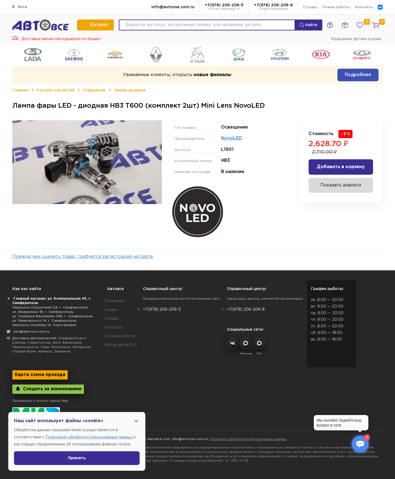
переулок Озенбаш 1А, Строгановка (44, 325)
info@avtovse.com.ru (172, 7)
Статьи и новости (120, 336)
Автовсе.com (158, 439)
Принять (77, 458)
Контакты (364, 7)
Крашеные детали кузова (356, 39)
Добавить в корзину (341, 167)
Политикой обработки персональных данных (89, 437)
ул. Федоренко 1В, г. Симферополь (42, 311)
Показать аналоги (340, 185)
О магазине (114, 301)
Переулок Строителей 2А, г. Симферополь (50, 307)
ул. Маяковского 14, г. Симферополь (44, 320)
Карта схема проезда (40, 375)
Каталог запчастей (55, 90)
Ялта (19, 7)
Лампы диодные (130, 90)
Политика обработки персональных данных (248, 439)
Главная (20, 90)
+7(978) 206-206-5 (224, 7)
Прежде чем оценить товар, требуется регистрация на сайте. (83, 257)
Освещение (94, 90)
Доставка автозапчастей (34, 338)
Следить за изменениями (48, 388)
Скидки (111, 309)
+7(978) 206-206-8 (273, 7)
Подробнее (358, 75)
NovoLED (231, 138)
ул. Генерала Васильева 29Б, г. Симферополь (52, 316)
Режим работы (336, 7)
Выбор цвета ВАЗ (121, 345)
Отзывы (310, 7)
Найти (308, 25)
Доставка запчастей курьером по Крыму (56, 39)
